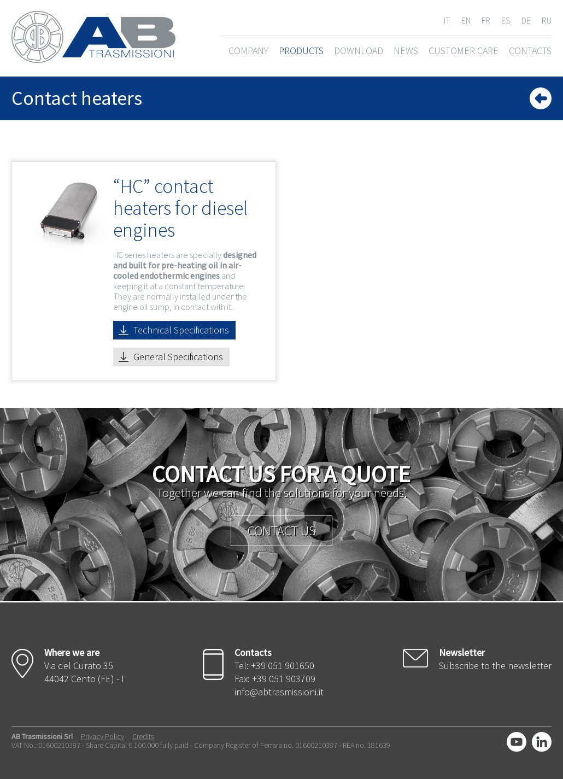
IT (447, 20)
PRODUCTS (301, 50)
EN (466, 20)
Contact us (281, 530)
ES (506, 20)
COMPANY (248, 50)
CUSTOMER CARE (464, 50)
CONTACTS (530, 50)
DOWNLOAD (358, 50)
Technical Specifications (181, 330)
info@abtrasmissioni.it (279, 692)
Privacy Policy (102, 736)
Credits (143, 736)
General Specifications (178, 356)
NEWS (406, 50)
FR (486, 20)
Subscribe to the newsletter (495, 665)
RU (547, 20)
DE (526, 20)
